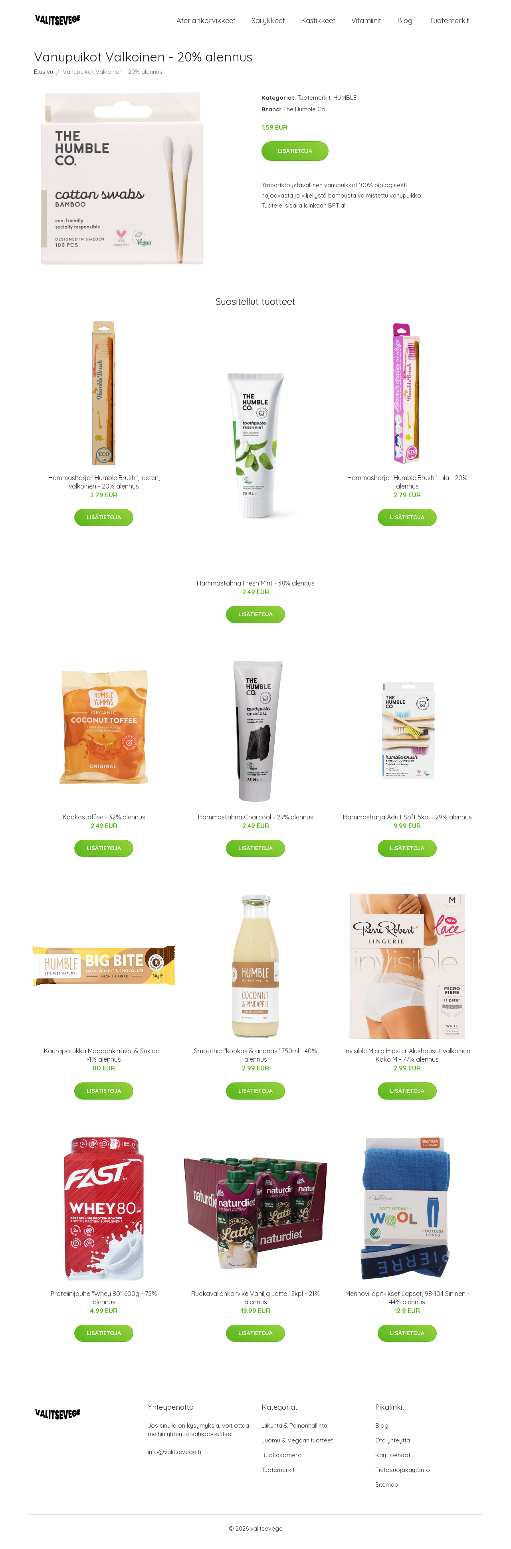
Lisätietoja (295, 157)
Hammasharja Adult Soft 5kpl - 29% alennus (407, 824)
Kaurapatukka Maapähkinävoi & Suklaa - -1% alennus (104, 1062)
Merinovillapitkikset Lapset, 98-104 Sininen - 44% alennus (407, 1304)
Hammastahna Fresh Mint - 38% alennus (256, 590)
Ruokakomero (281, 1462)
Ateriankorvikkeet (206, 23)
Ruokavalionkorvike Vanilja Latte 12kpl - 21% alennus (255, 1304)
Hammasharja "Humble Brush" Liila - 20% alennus (407, 489)
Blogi (405, 23)
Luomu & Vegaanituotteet (297, 1447)
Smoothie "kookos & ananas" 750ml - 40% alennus (255, 1062)
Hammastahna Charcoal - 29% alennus (255, 824)
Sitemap (386, 1491)
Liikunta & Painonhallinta (294, 1432)
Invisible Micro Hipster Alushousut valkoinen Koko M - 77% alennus (407, 1062)
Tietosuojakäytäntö (402, 1476)
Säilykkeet (268, 23)
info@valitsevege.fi (174, 1458)
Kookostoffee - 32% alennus (104, 824)
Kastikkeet (318, 23)
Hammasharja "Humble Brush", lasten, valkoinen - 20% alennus (104, 489)
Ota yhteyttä (392, 1447)
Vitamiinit (366, 23)
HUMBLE (345, 104)
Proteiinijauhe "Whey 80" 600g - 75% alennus (104, 1304)
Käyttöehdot (392, 1462)
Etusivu (43, 78)
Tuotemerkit (449, 23)
